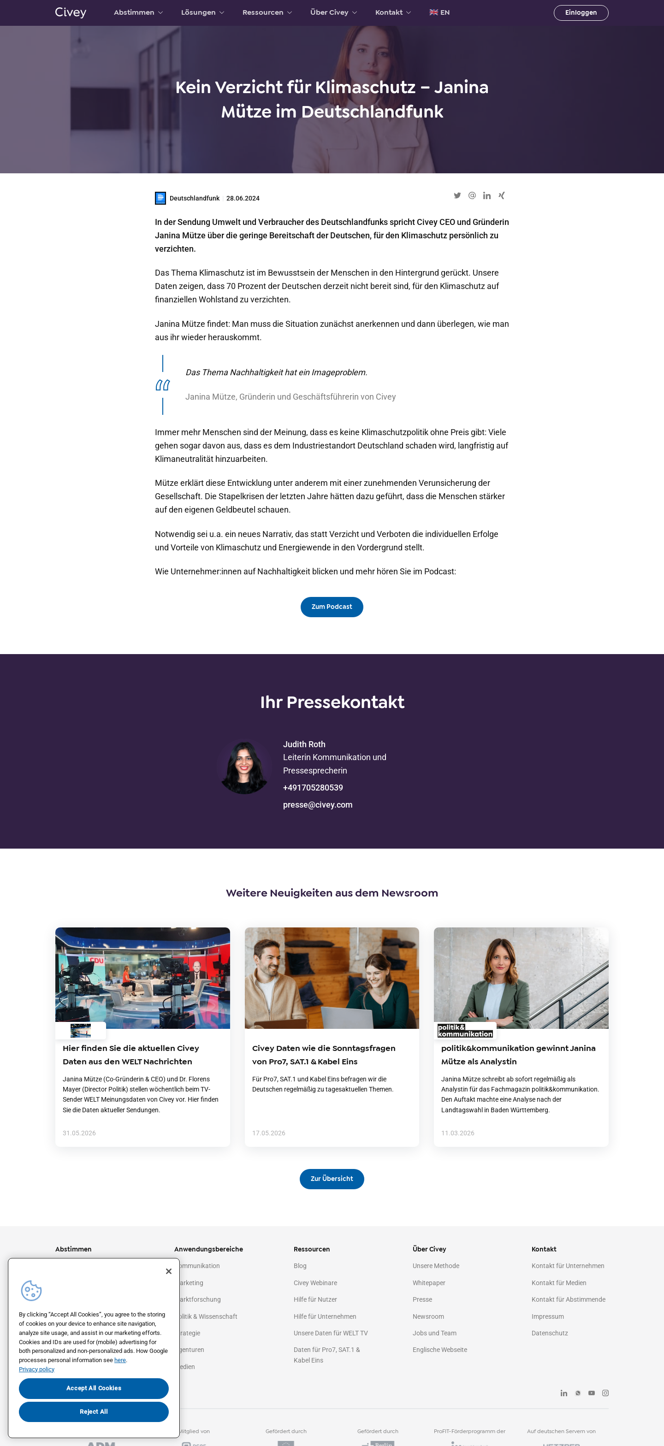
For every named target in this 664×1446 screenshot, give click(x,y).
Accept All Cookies (94, 1388)
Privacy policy (36, 1369)
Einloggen (581, 13)
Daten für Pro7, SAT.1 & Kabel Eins (327, 1354)
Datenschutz (550, 1333)
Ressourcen (267, 12)
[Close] (169, 1271)
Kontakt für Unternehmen (568, 1265)
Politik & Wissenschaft (205, 1316)
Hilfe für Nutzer (315, 1299)
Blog (300, 1265)
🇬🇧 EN (439, 12)
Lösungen (202, 12)
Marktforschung (197, 1299)
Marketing (188, 1283)
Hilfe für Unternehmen (325, 1316)
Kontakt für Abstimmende (568, 1299)
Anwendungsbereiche (208, 1249)
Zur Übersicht (332, 1179)
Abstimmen (138, 12)
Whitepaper (429, 1283)
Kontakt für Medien (559, 1283)
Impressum (548, 1316)
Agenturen (189, 1349)
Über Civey (333, 12)
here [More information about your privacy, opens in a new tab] (120, 1360)
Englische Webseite (440, 1349)
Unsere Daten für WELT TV (331, 1333)
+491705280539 (313, 787)
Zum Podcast (332, 607)
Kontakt (393, 12)
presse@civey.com (318, 804)
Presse (422, 1299)
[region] (93, 1348)
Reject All (94, 1411)
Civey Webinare (315, 1283)
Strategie (187, 1333)
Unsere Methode (436, 1265)
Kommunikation (197, 1265)
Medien (184, 1366)
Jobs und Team (434, 1333)
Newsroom (428, 1316)
